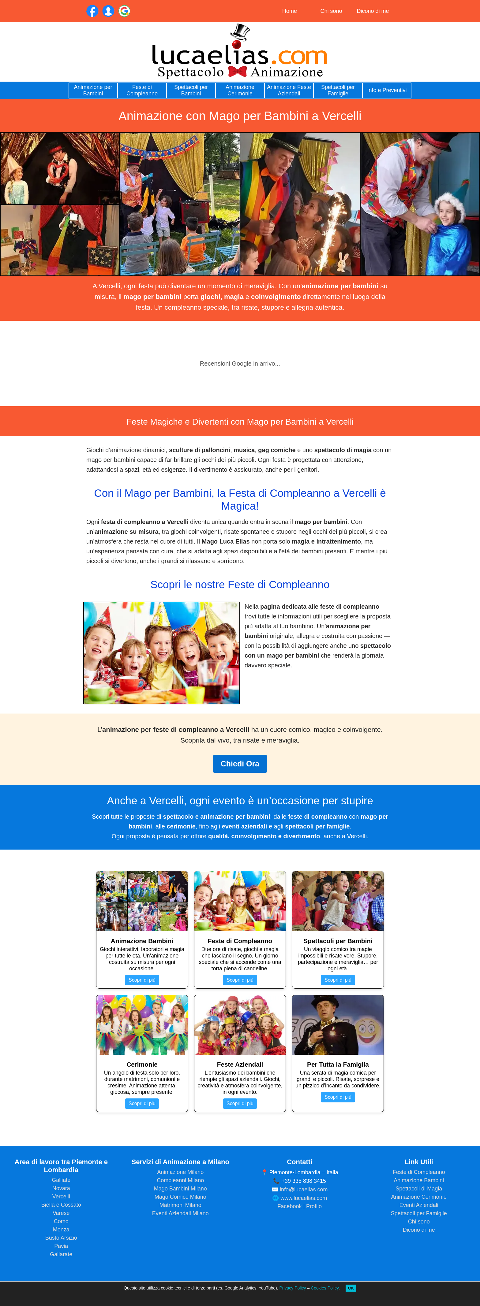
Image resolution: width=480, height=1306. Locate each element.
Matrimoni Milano (180, 1205)
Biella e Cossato (61, 1205)
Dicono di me (373, 11)
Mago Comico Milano (180, 1197)
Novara (61, 1188)
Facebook (289, 1206)
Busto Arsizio (61, 1238)
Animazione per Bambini (93, 90)
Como (61, 1221)
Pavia (61, 1246)
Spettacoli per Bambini (191, 90)
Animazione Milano (180, 1172)
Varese (61, 1213)
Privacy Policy (292, 1288)
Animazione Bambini (419, 1180)
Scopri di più (142, 980)
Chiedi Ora (240, 763)
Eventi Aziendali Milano (180, 1213)
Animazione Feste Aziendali (289, 90)
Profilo (314, 1206)
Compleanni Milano (180, 1180)
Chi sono (331, 11)
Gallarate (61, 1254)
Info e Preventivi (387, 90)
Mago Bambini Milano (180, 1189)
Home (289, 11)
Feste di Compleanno (142, 90)
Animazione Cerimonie (240, 90)
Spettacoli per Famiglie (338, 90)
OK (351, 1288)
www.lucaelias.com (303, 1198)
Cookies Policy (325, 1288)
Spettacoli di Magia (419, 1189)
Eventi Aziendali (418, 1205)
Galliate (61, 1180)
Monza (61, 1230)
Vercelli (61, 1196)
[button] (44, 327)
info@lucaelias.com (304, 1189)
